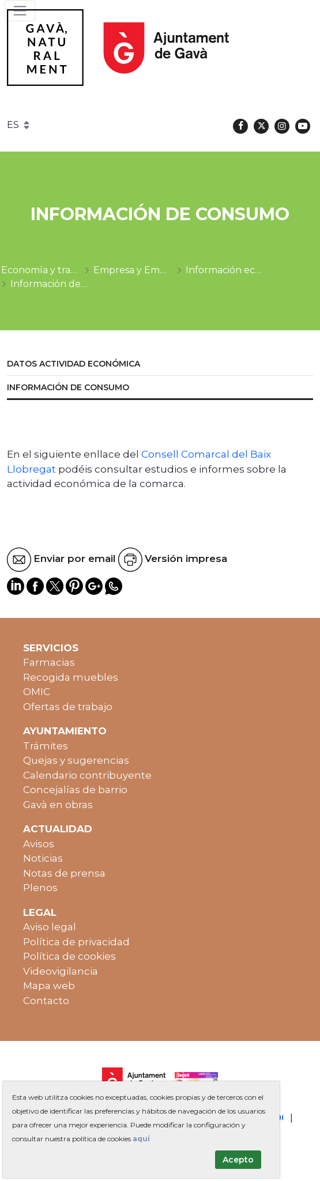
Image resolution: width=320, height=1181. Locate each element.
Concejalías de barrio (75, 789)
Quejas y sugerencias (76, 760)
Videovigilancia (60, 971)
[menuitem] (160, 364)
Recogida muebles (70, 677)
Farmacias (49, 662)
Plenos (40, 887)
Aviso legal (49, 927)
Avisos (38, 844)
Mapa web (49, 985)
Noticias (43, 858)
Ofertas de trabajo (67, 706)
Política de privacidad (76, 942)
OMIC (36, 691)
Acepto (238, 1159)
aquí (141, 1138)
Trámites (45, 746)
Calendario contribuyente (87, 775)
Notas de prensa (64, 873)
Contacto (46, 1000)
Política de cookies (69, 956)
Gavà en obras (58, 804)
